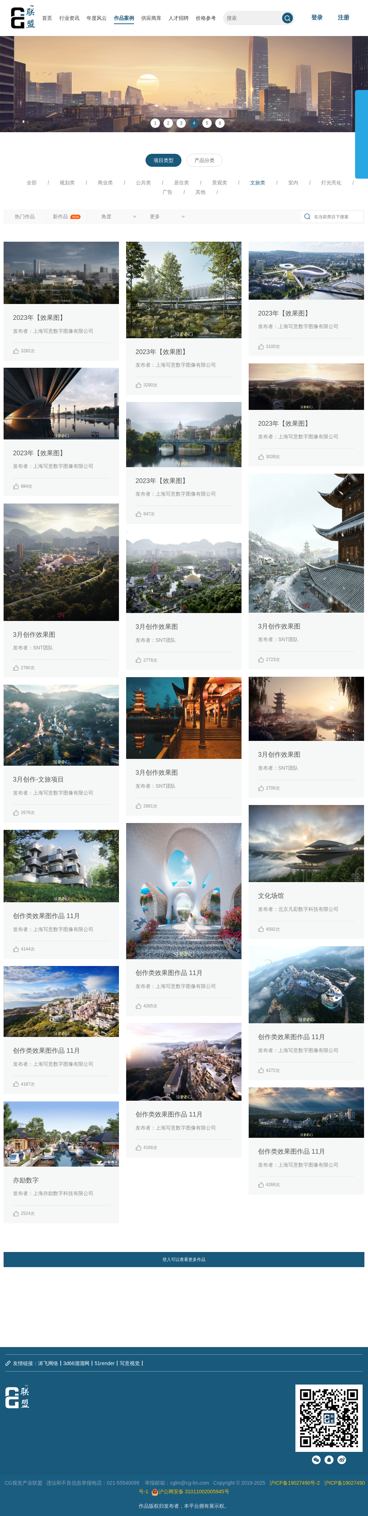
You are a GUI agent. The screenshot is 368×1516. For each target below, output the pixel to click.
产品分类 (204, 160)
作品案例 (124, 18)
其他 (201, 192)
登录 (317, 17)
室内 (293, 182)
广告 (167, 192)
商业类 (105, 182)
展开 (361, 131)
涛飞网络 (48, 1363)
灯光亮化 (331, 182)
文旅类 (257, 182)
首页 (47, 18)
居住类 (181, 182)
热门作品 (25, 216)
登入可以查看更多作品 (184, 1259)
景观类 (219, 182)
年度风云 (97, 18)
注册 (343, 17)
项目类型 (163, 160)
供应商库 (151, 18)
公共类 (143, 182)
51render (105, 1363)
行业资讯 (69, 18)
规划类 (67, 182)
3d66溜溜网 (76, 1363)
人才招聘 (179, 18)
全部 (32, 182)
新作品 (67, 216)
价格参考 (206, 18)
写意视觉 (130, 1363)
